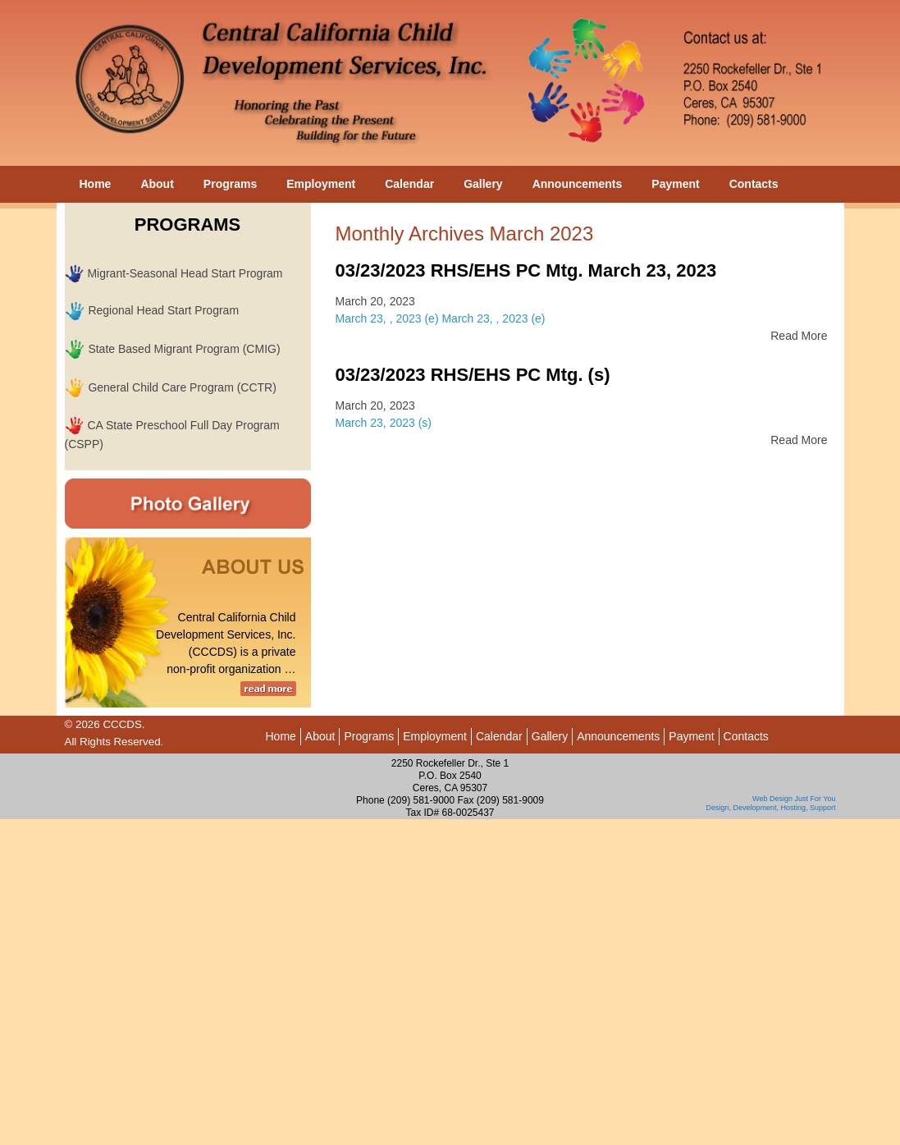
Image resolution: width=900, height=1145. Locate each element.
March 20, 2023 (375, 301)
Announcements (577, 183)
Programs (230, 183)
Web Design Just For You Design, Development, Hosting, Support (770, 803)
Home (96, 183)
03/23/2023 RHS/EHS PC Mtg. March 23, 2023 (526, 270)
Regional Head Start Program (163, 310)
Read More (798, 335)
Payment (675, 183)
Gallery (483, 183)
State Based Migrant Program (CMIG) (184, 348)
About (156, 183)
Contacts (754, 183)
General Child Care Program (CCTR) (182, 387)
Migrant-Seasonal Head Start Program (184, 273)
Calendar (409, 183)
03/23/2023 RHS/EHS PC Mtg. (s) (473, 374)
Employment (320, 183)
